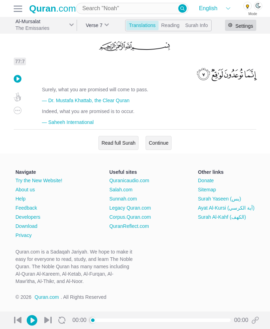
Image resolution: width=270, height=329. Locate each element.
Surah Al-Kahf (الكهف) (222, 217)
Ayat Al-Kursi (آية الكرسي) (226, 208)
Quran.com (46, 297)
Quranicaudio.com (129, 180)
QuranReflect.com (129, 226)
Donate (206, 180)
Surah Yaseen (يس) (219, 199)
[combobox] (132, 8)
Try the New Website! (38, 180)
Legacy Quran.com (130, 208)
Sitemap (207, 189)
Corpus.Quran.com (130, 217)
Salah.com (121, 189)
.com (52, 8)
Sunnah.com (123, 199)
